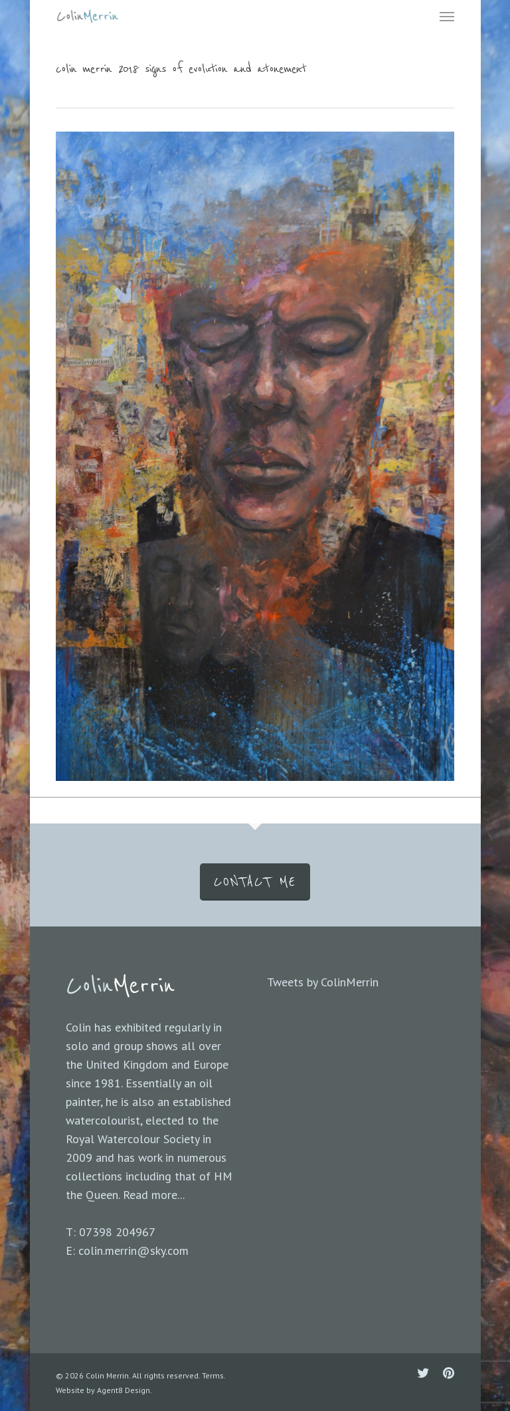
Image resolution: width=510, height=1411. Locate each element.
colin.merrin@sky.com (133, 1250)
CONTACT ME (255, 882)
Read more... (154, 1194)
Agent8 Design (123, 1390)
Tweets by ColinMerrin (323, 982)
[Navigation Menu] (447, 16)
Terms (213, 1375)
